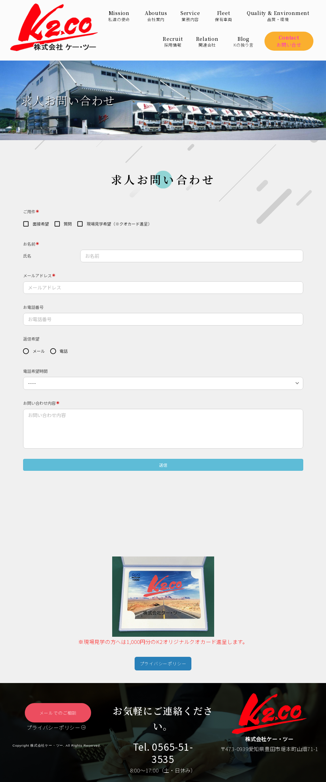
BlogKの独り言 (244, 42)
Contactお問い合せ (289, 41)
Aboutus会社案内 (156, 16)
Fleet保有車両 (223, 16)
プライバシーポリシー (56, 730)
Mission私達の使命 (119, 16)
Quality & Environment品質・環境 (278, 16)
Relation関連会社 (207, 42)
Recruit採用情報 (173, 42)
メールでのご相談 (58, 714)
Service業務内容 (190, 16)
